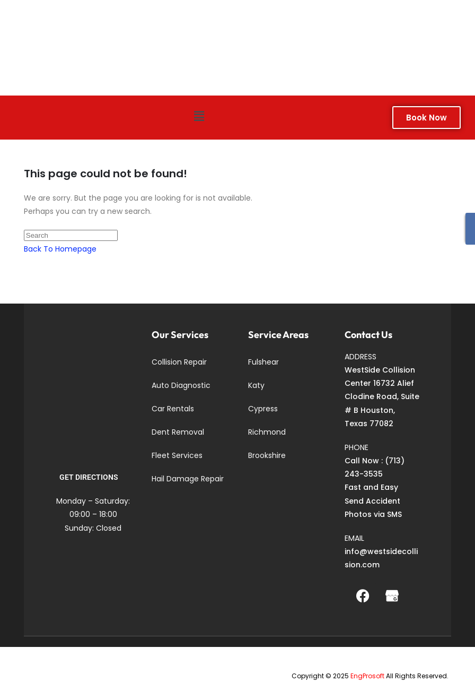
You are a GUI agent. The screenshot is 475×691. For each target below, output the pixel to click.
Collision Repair (179, 362)
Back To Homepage (60, 249)
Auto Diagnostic (181, 385)
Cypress (263, 408)
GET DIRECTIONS (88, 477)
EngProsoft (367, 675)
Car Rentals (173, 408)
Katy (256, 385)
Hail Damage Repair (188, 478)
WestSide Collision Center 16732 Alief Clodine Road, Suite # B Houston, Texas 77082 (382, 397)
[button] (199, 116)
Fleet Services (177, 455)
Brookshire (267, 455)
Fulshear (263, 362)
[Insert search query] (71, 235)
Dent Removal (178, 432)
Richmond (267, 432)
